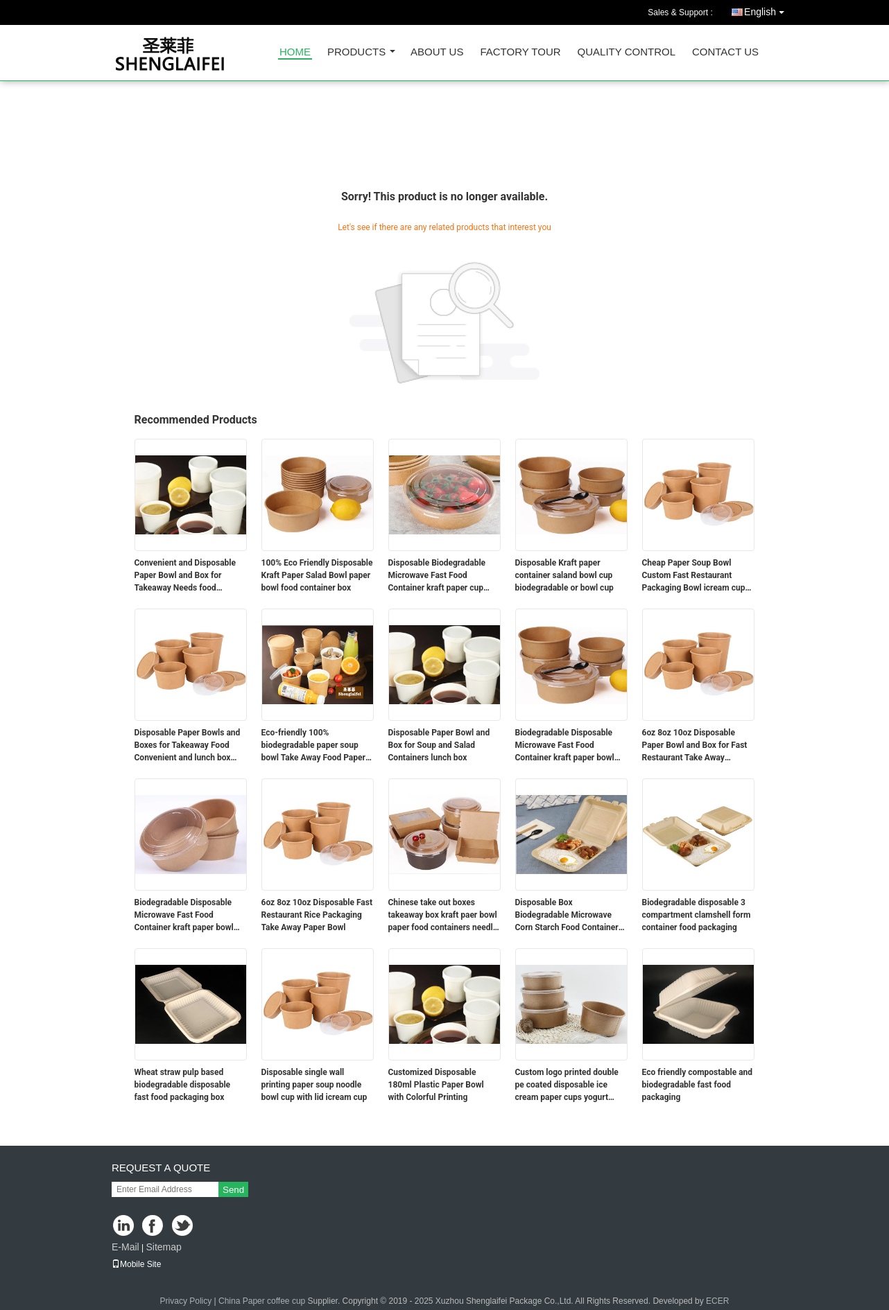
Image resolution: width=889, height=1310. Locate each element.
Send (233, 1190)
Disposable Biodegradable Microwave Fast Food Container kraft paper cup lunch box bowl (437, 576)
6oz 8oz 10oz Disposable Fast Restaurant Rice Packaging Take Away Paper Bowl (317, 915)
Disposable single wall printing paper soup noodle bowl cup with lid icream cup (314, 1084)
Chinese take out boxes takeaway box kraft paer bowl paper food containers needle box (443, 916)
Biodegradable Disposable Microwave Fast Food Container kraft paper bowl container (184, 916)
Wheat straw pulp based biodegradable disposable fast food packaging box (183, 1084)
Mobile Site (136, 1264)
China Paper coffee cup (261, 1301)
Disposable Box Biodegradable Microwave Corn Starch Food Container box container (567, 916)
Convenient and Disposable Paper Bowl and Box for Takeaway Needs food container (185, 576)
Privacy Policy (186, 1301)
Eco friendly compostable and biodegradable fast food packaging (697, 1084)
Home (295, 52)
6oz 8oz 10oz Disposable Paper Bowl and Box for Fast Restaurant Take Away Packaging (695, 746)
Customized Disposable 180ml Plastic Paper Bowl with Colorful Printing (436, 1084)
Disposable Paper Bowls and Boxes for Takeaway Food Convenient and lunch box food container (188, 746)
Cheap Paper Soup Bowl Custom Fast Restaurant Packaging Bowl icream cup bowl (693, 576)
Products (356, 52)
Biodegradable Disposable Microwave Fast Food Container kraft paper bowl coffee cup (564, 746)
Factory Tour (520, 52)
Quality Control (626, 52)
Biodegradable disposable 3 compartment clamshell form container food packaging (696, 915)
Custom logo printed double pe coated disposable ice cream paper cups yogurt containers (567, 1085)
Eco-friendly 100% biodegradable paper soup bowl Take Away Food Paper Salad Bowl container (313, 746)
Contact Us (725, 52)
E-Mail (125, 1246)
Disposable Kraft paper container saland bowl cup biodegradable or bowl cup (564, 575)
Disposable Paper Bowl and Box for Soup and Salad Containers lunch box (439, 745)
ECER (717, 1301)
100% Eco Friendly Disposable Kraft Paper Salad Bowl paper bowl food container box (317, 575)
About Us (437, 52)
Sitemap (163, 1246)
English (767, 9)
